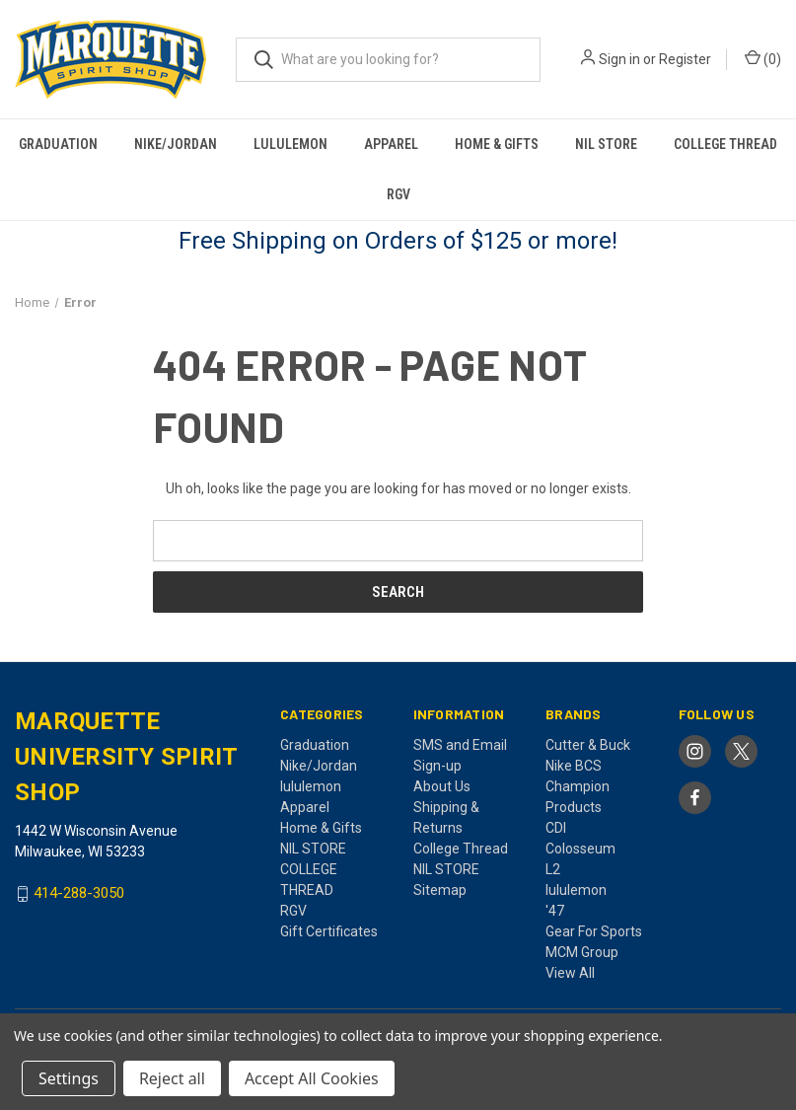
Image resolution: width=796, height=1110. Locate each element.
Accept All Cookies (312, 1078)
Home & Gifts (497, 144)
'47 (554, 911)
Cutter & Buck (587, 745)
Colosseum (580, 848)
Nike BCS (573, 766)
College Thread (460, 848)
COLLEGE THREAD (725, 144)
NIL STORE (606, 144)
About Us (441, 786)
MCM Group (581, 952)
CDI (555, 828)
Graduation (58, 144)
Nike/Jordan (175, 144)
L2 (552, 869)
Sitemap (440, 890)
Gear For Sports (593, 931)
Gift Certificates (329, 931)
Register (685, 59)
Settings (68, 1078)
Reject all (172, 1078)
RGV (398, 194)
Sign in (619, 59)
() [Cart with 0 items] (763, 58)
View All (570, 973)
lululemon (290, 144)
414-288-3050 (79, 894)
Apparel (391, 144)
